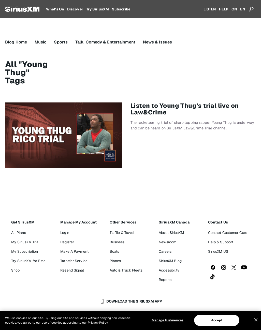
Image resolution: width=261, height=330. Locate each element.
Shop (15, 270)
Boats (114, 251)
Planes (115, 261)
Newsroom (167, 242)
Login (64, 232)
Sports (61, 42)
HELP (223, 9)
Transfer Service (74, 261)
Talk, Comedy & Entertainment (105, 42)
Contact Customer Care (227, 232)
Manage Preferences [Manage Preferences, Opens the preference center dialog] (167, 320)
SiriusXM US (218, 251)
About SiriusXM (171, 232)
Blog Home (16, 42)
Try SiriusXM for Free (28, 261)
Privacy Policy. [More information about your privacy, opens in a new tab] (98, 323)
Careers (165, 251)
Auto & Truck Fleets (126, 270)
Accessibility (169, 270)
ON (234, 9)
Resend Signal (72, 270)
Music (41, 42)
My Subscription (24, 251)
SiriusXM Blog (170, 261)
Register (67, 242)
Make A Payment (74, 251)
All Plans (18, 232)
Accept (216, 320)
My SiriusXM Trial (25, 242)
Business (117, 242)
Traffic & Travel (122, 232)
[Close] (256, 320)
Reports (165, 279)
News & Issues (157, 42)
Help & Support (220, 242)
